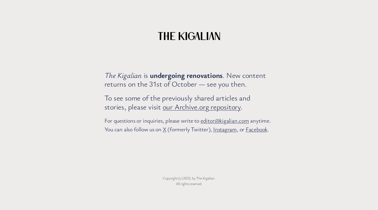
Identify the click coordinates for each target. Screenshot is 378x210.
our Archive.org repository (202, 107)
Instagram (225, 129)
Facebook (256, 129)
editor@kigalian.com (225, 120)
